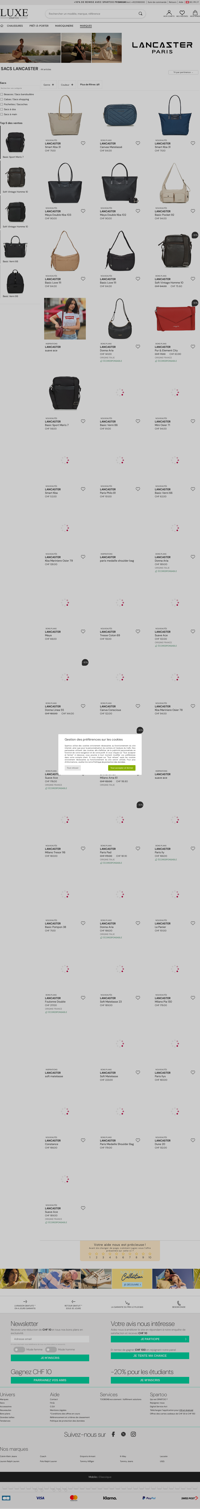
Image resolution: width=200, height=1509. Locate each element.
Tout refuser (72, 768)
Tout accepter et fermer (121, 768)
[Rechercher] (140, 14)
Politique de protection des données (109, 762)
